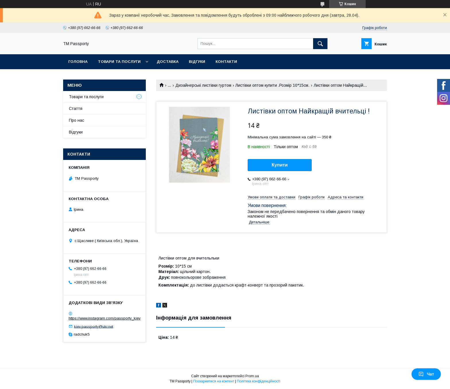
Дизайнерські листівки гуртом (203, 85)
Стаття (75, 108)
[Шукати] (320, 43)
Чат (426, 374)
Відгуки (197, 61)
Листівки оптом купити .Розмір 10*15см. (272, 85)
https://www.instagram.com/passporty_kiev (105, 318)
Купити (280, 164)
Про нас (76, 120)
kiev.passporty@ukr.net (93, 326)
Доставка (168, 61)
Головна (78, 61)
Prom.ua (252, 376)
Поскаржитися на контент (213, 381)
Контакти (226, 61)
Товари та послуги (119, 61)
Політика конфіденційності (258, 381)
